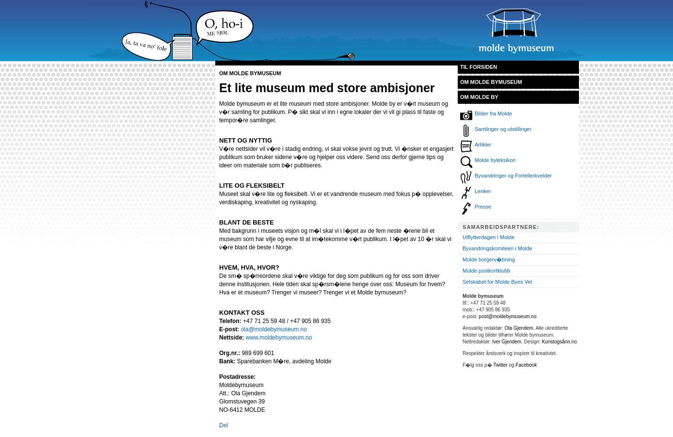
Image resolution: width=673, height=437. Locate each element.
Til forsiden (478, 67)
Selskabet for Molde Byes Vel (497, 282)
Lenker (483, 191)
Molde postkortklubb (486, 271)
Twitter (500, 365)
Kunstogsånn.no (559, 341)
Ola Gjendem (519, 328)
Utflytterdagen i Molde (488, 237)
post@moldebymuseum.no (507, 316)
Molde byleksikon (495, 160)
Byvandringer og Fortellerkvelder (513, 175)
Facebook (526, 365)
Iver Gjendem (506, 341)
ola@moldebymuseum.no (274, 329)
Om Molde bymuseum (491, 82)
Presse (483, 207)
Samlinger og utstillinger (503, 129)
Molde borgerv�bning (489, 259)
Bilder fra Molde (493, 113)
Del (223, 425)
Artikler (483, 144)
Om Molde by (479, 97)
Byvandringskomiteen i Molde (497, 248)
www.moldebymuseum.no (279, 337)
